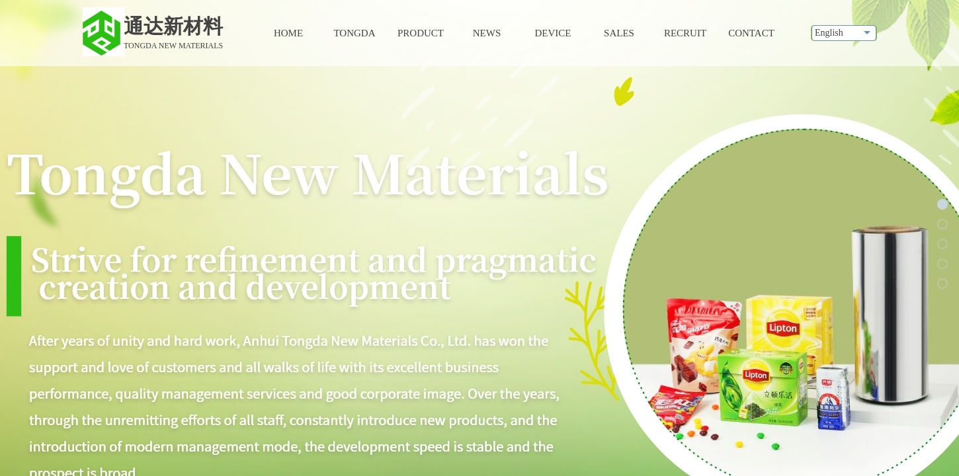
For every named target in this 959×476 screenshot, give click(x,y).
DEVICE (553, 33)
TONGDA (354, 33)
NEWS (487, 33)
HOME (288, 33)
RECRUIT (685, 33)
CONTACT (751, 33)
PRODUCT (420, 33)
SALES (619, 33)
